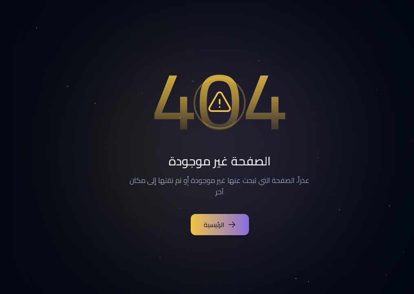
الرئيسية (207, 224)
